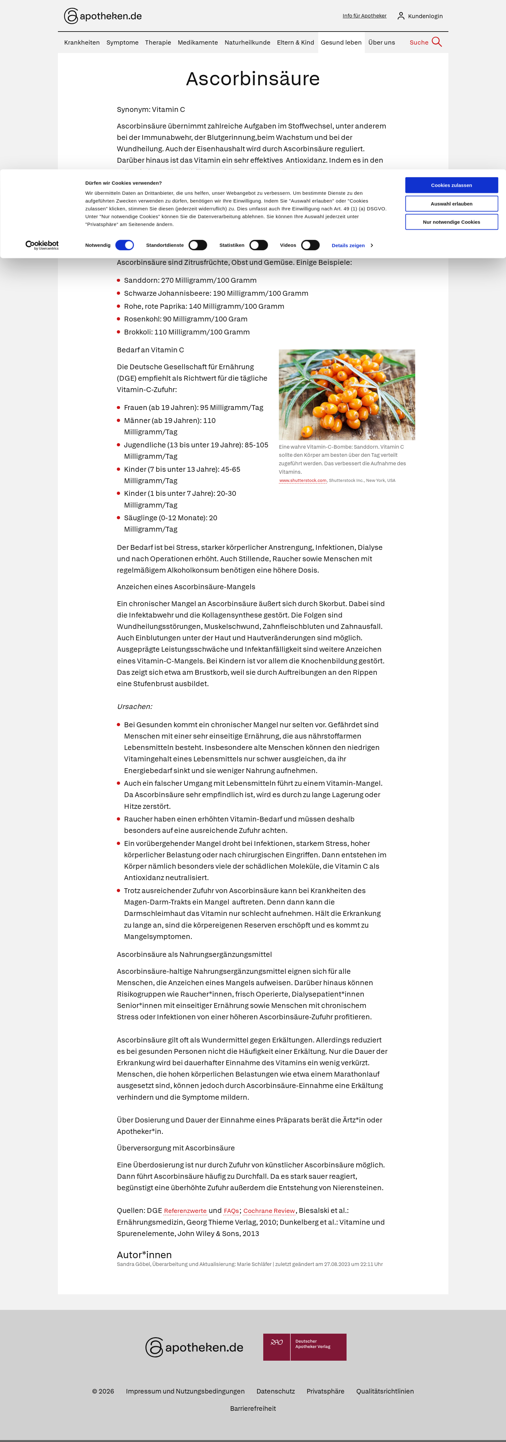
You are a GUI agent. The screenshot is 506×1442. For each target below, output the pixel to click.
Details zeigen (348, 76)
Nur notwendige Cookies (451, 52)
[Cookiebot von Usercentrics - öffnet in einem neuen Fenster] (42, 76)
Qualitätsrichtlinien (385, 1393)
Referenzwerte (188, 1212)
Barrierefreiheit (253, 1410)
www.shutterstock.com (303, 482)
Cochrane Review (282, 1212)
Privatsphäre (326, 1393)
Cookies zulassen (451, 16)
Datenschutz (275, 1393)
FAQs (240, 1212)
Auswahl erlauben (451, 34)
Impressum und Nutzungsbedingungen (185, 1393)
